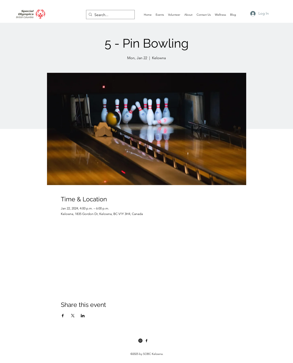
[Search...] (110, 15)
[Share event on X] (73, 315)
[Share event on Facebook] (63, 315)
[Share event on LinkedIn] (83, 315)
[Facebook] (146, 341)
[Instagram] (140, 341)
